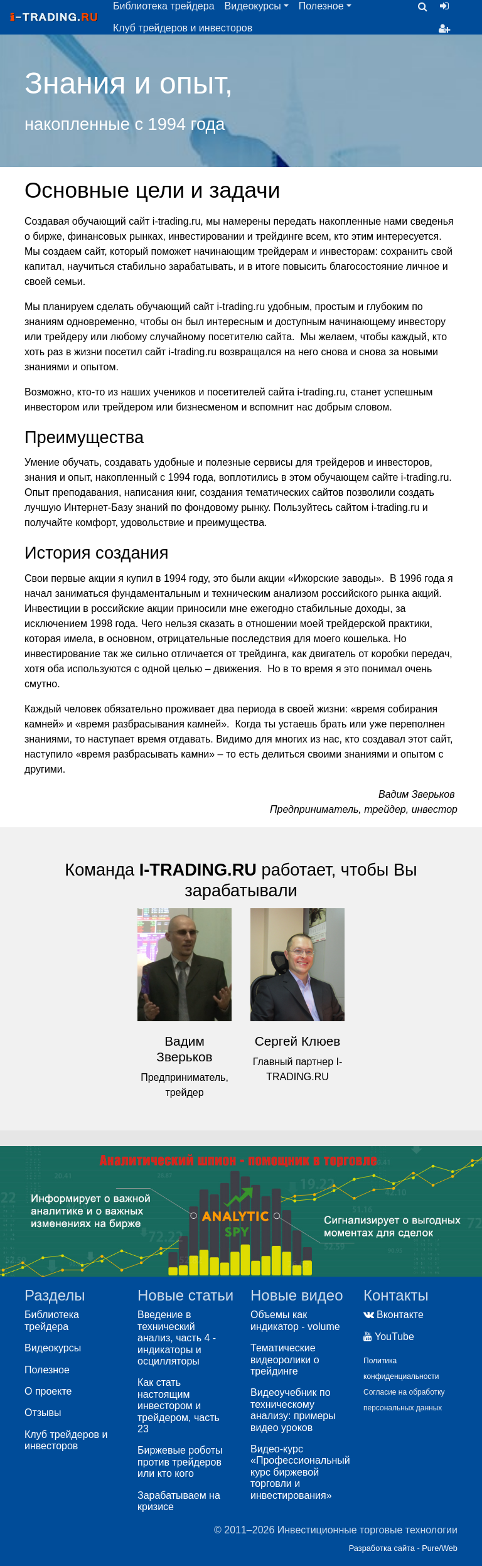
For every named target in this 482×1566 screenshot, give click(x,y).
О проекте (48, 1391)
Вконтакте (393, 1314)
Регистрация (447, 28)
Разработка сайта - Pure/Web (403, 1548)
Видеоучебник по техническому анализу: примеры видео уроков (293, 1409)
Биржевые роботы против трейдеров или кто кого (180, 1462)
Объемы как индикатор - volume (295, 1320)
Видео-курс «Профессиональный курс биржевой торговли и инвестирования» (300, 1472)
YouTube (388, 1336)
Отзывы (43, 1412)
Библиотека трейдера (51, 1320)
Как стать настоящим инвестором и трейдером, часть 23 (178, 1405)
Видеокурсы (52, 1348)
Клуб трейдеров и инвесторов (182, 28)
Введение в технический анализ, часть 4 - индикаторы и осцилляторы (176, 1337)
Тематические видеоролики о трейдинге (284, 1359)
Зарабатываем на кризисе (178, 1501)
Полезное (47, 1370)
